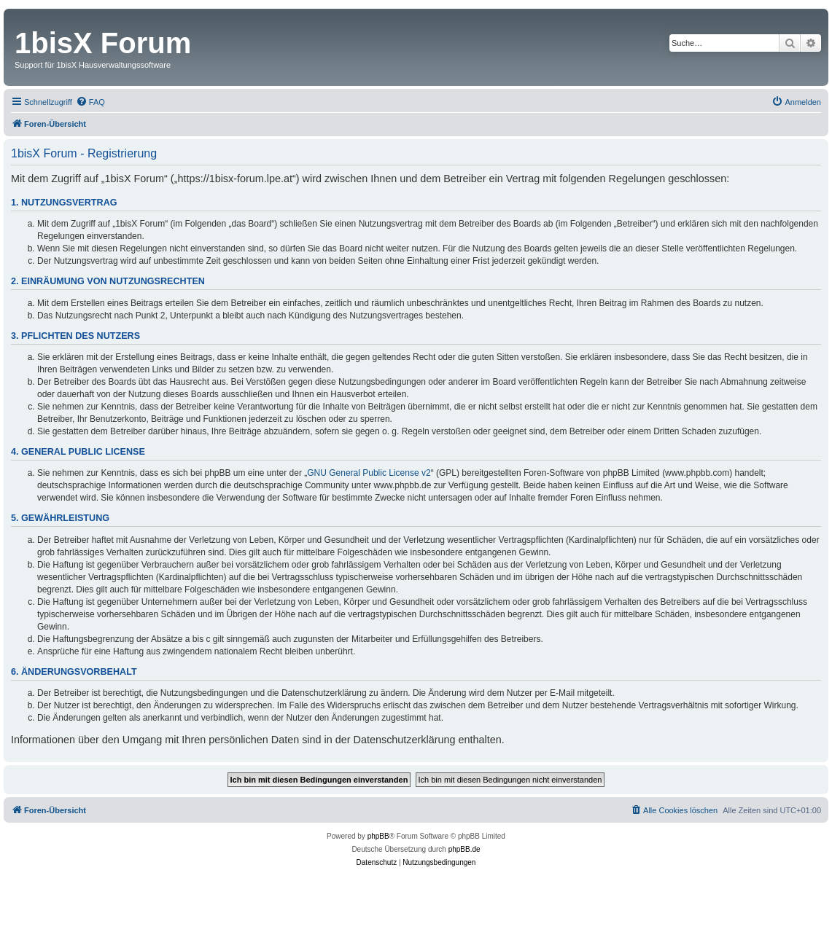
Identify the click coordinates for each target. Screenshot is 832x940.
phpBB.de (464, 849)
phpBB (378, 836)
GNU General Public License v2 (368, 473)
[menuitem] (90, 102)
